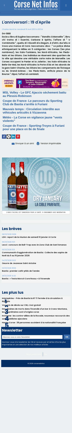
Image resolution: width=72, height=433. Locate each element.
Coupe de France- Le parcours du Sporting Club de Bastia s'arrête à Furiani (32, 102)
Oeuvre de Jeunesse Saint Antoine (19, 292)
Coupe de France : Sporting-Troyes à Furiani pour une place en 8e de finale (34, 127)
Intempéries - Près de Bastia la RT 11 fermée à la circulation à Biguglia (32, 329)
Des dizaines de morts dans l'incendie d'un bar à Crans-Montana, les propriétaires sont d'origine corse (34, 339)
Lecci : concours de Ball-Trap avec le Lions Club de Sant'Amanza (34, 273)
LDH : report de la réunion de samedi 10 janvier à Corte (29, 266)
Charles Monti (8, 29)
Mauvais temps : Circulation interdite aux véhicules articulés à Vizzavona (31, 110)
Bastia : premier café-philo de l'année (21, 300)
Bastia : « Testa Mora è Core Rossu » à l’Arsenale (26, 307)
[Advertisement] (36, 416)
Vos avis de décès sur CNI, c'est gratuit (21, 334)
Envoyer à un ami (22, 143)
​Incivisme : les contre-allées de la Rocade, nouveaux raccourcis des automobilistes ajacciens (36, 346)
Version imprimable (48, 143)
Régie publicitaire (33, 383)
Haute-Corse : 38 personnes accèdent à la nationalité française (34, 351)
